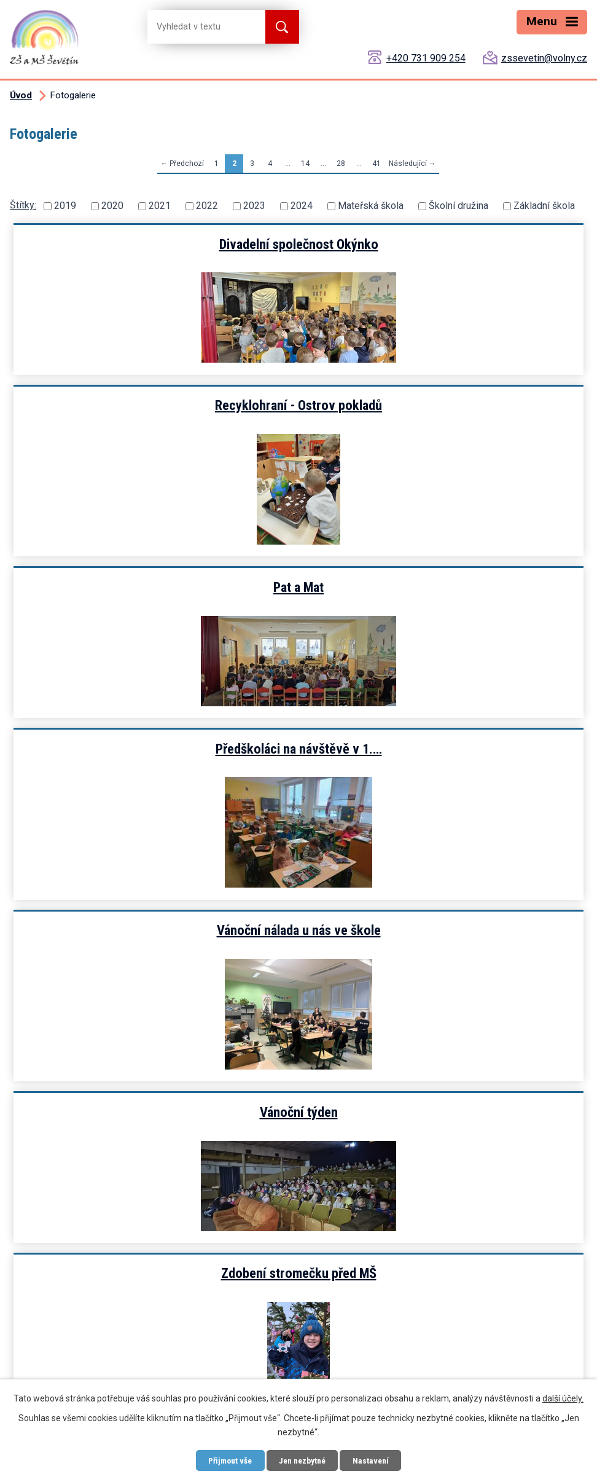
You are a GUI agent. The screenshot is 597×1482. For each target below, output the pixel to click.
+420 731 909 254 (426, 58)
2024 (302, 205)
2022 (207, 205)
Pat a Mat (154, 425)
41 (376, 163)
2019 (65, 205)
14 (305, 163)
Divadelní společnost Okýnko (154, 244)
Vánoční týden (443, 607)
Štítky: (23, 205)
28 (341, 163)
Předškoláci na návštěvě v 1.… (443, 425)
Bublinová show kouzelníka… (443, 971)
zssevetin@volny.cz (544, 58)
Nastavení (375, 1460)
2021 (160, 205)
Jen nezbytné (303, 1460)
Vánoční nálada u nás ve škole (154, 607)
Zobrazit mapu (64, 1326)
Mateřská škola (371, 205)
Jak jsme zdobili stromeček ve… (442, 789)
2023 (254, 205)
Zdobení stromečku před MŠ (154, 789)
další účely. (562, 1398)
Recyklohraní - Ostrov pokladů (442, 244)
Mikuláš (154, 971)
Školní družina (458, 205)
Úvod (21, 95)
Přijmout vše (226, 1460)
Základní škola (544, 205)
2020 (112, 205)
